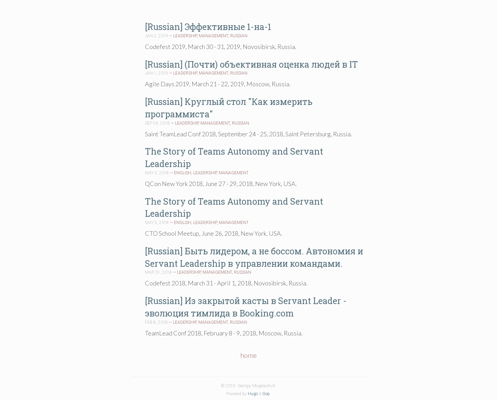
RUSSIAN (238, 35)
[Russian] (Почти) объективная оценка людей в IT (251, 64)
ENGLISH (182, 172)
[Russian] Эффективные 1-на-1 (208, 26)
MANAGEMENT (213, 35)
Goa (266, 393)
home (248, 355)
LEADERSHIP (185, 35)
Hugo (253, 393)
